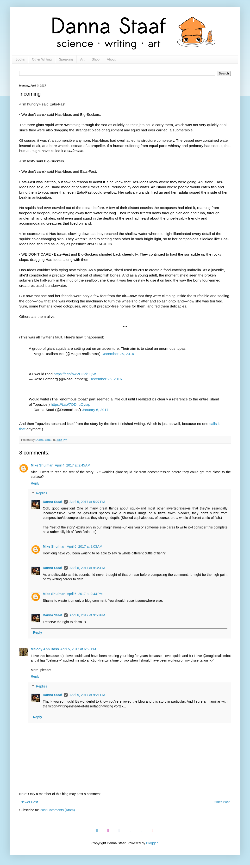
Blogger (151, 843)
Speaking (66, 59)
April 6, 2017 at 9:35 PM (87, 568)
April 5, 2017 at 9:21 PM (87, 695)
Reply (35, 483)
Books (20, 59)
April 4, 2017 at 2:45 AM (72, 465)
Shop (96, 59)
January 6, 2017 (95, 410)
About (111, 59)
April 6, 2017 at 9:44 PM (84, 594)
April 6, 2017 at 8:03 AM (84, 546)
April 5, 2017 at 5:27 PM (87, 502)
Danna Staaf (52, 502)
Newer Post (29, 802)
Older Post (222, 802)
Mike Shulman (42, 465)
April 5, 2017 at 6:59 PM (78, 649)
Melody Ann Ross (45, 649)
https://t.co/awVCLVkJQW (75, 374)
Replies (41, 493)
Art (82, 59)
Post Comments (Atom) (57, 810)
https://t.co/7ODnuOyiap (70, 404)
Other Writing (42, 59)
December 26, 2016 (117, 354)
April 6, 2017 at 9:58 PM (87, 615)
